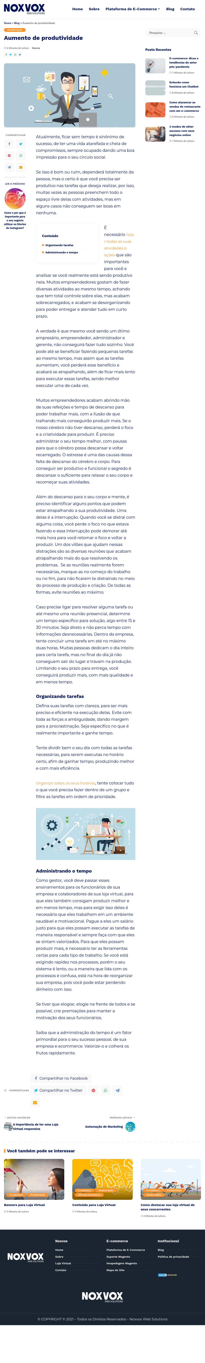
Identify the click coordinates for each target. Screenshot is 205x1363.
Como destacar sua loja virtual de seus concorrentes (169, 1207)
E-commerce (17, 1195)
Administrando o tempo (61, 252)
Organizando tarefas (59, 245)
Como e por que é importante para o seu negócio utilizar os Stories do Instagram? (15, 220)
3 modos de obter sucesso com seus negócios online (181, 131)
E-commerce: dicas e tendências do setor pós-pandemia (184, 62)
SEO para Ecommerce (90, 1195)
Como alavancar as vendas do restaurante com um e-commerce (184, 106)
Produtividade (15, 30)
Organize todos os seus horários (67, 783)
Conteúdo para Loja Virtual (94, 1205)
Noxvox (36, 48)
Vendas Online (155, 1195)
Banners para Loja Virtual (25, 1205)
